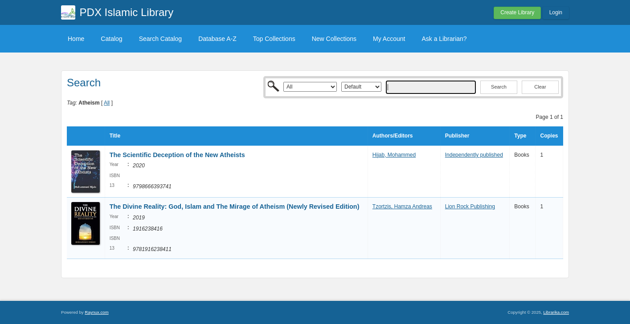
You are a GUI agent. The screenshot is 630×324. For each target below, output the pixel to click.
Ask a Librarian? (443, 38)
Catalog (111, 38)
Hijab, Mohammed (394, 155)
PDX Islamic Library (127, 12)
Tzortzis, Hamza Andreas (402, 206)
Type (520, 136)
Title (115, 136)
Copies (549, 136)
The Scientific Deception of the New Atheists (177, 154)
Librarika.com (556, 312)
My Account (389, 38)
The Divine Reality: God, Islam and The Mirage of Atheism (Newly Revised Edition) (235, 206)
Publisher (457, 136)
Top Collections (274, 38)
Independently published (474, 155)
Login (555, 12)
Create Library (517, 12)
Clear (540, 86)
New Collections (334, 38)
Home (76, 38)
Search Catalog (160, 38)
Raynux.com (96, 312)
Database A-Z (217, 38)
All (107, 103)
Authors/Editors (392, 136)
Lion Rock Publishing (470, 206)
